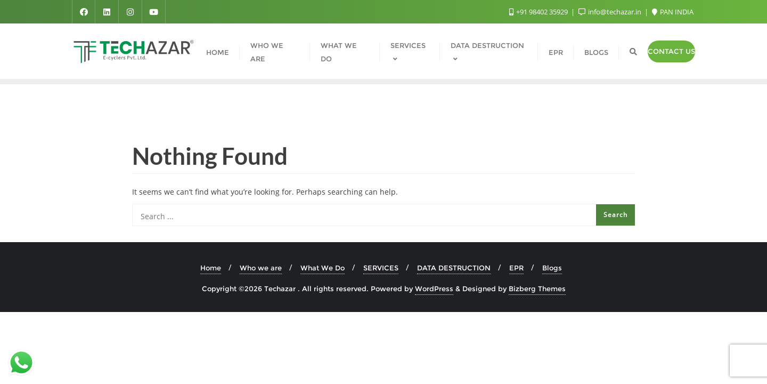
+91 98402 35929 (539, 12)
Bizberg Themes (537, 288)
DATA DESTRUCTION (454, 267)
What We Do (322, 267)
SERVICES (380, 267)
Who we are (261, 267)
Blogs (552, 267)
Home (210, 267)
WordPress (434, 288)
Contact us (671, 51)
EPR (516, 267)
